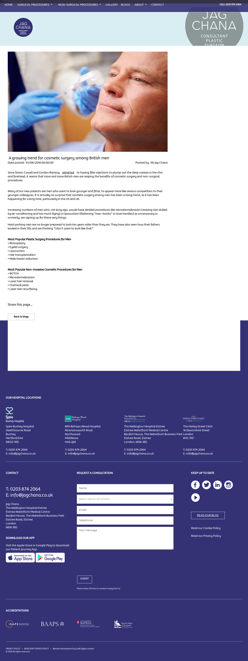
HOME (8, 4)
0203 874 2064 (233, 4)
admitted (68, 172)
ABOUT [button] (139, 4)
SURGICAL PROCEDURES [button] (33, 4)
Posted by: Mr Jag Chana (151, 162)
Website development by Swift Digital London (73, 649)
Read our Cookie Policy (205, 528)
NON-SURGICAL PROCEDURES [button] (78, 4)
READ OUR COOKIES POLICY (36, 649)
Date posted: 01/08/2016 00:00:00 (30, 162)
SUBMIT (84, 578)
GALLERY (112, 4)
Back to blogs (21, 317)
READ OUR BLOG (208, 515)
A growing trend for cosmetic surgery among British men (59, 158)
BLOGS (125, 4)
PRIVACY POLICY (13, 649)
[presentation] (106, 560)
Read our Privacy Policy (206, 536)
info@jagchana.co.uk (22, 453)
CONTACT (157, 4)
